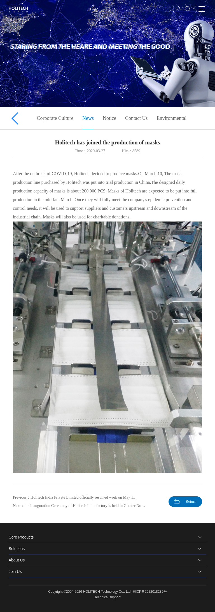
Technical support (107, 597)
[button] (15, 118)
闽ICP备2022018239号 (149, 592)
